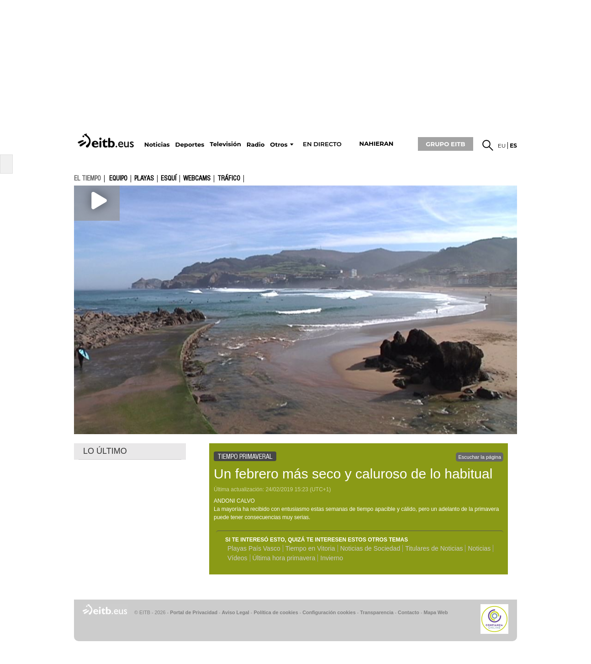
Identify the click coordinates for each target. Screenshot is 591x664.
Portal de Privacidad (193, 612)
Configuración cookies (328, 612)
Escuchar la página (479, 457)
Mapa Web (435, 612)
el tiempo (87, 178)
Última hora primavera (284, 558)
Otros (278, 144)
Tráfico (228, 178)
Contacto (408, 612)
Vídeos (237, 558)
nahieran (376, 143)
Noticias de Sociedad (370, 548)
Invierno (331, 558)
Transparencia (376, 612)
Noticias (479, 548)
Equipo (118, 178)
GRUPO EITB (445, 144)
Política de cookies (275, 612)
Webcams (197, 178)
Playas (144, 178)
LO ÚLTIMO (105, 451)
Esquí (168, 178)
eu (502, 145)
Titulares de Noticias (434, 548)
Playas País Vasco (253, 548)
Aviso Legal (235, 612)
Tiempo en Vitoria (310, 548)
